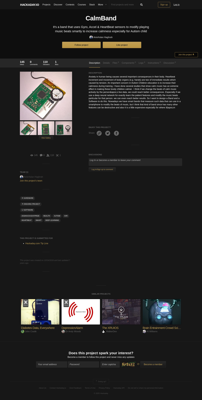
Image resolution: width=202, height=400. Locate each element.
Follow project (81, 45)
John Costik (29, 331)
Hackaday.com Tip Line (36, 243)
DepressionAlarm (72, 328)
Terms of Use (90, 388)
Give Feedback (75, 388)
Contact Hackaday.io (58, 388)
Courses (82, 4)
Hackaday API (119, 388)
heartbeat (27, 220)
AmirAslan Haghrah (101, 37)
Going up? (100, 381)
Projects (47, 4)
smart (39, 220)
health (46, 216)
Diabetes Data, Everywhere (38, 328)
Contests (70, 4)
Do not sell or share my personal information (145, 388)
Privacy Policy (104, 388)
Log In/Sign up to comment (102, 169)
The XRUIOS (110, 328)
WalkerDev (109, 331)
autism (57, 216)
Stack (92, 4)
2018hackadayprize (30, 216)
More (103, 4)
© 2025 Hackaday (101, 393)
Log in (177, 4)
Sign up (164, 4)
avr (66, 216)
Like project (122, 45)
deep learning (52, 220)
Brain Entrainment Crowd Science (163, 328)
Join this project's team (31, 181)
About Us (42, 388)
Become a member (77, 357)
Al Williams (150, 331)
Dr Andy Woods (71, 331)
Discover (58, 4)
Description (94, 63)
